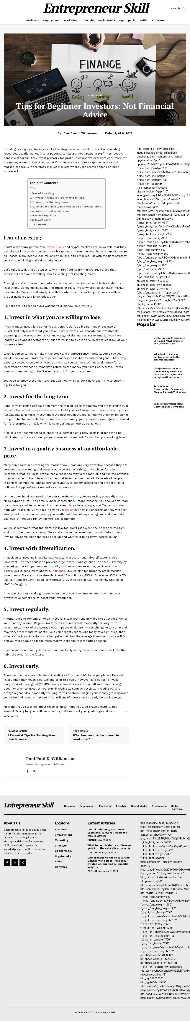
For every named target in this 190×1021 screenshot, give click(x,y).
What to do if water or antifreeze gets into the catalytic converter (167, 357)
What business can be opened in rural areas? (96, 737)
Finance (95, 95)
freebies (67, 510)
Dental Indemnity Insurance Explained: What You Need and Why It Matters (169, 340)
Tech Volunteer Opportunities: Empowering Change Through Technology (170, 389)
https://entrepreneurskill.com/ (45, 764)
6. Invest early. (41, 219)
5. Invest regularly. (44, 215)
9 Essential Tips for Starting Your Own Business (31, 737)
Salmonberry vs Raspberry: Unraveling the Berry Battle (169, 405)
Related (42, 224)
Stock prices (55, 247)
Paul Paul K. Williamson (80, 133)
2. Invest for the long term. (50, 202)
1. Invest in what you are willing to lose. (58, 197)
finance (60, 571)
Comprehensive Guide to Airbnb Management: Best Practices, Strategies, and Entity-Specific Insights (168, 373)
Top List (92, 852)
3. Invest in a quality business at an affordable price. (67, 206)
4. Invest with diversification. (51, 210)
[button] (178, 8)
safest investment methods (40, 410)
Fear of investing (43, 193)
